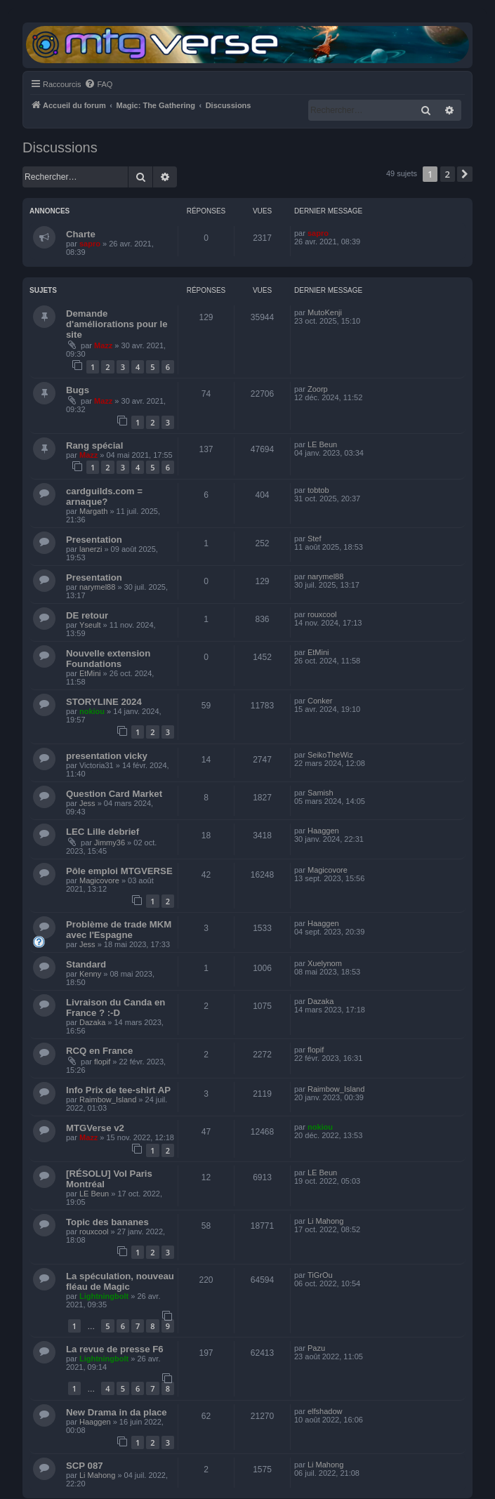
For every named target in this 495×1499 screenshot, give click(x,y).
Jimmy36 (109, 842)
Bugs (77, 390)
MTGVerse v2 (95, 1128)
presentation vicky (106, 756)
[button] (465, 174)
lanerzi (90, 549)
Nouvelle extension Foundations (108, 658)
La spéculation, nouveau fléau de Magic (120, 1281)
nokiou (92, 711)
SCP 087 (84, 1465)
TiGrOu (320, 1275)
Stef (315, 538)
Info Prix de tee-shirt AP (118, 1090)
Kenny (90, 974)
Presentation (94, 539)
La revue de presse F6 (115, 1349)
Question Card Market (114, 793)
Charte (80, 234)
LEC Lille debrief (102, 831)
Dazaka (92, 1022)
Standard (86, 964)
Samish (321, 792)
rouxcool (322, 614)
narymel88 (97, 587)
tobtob (318, 490)
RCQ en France (99, 1050)
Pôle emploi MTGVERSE (119, 871)
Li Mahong (325, 1221)
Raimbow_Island (107, 1099)
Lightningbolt (103, 1296)
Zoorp (318, 389)
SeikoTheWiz (330, 755)
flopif (102, 1061)
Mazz (103, 345)
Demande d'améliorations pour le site (117, 324)
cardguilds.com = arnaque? (104, 496)
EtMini (90, 673)
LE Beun (322, 444)
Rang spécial (94, 445)
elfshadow (325, 1411)
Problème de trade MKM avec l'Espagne (118, 929)
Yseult (90, 625)
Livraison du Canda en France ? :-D (115, 1007)
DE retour (87, 615)
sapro (89, 243)
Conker (320, 700)
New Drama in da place (116, 1412)
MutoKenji (325, 312)
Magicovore (99, 880)
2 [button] (447, 174)
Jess (87, 803)
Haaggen (323, 830)
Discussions (60, 147)
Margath (93, 511)
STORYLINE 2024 (104, 701)
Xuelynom (325, 963)
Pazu (316, 1348)
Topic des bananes (107, 1222)
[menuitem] (98, 84)
